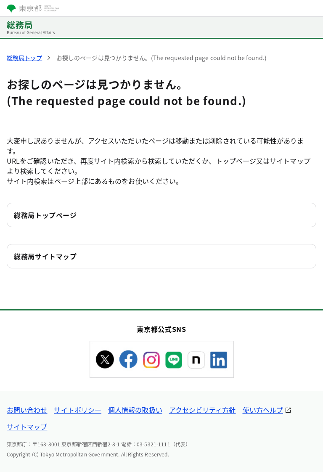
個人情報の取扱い (135, 410)
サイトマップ (27, 427)
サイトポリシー (77, 410)
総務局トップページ (45, 215)
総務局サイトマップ (45, 256)
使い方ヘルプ (263, 410)
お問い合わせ (27, 410)
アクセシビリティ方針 (202, 410)
